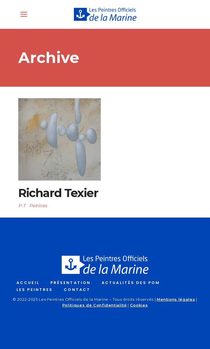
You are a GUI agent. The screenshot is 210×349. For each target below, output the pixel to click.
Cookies (139, 305)
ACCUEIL (28, 282)
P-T (22, 205)
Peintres (38, 205)
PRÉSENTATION (70, 282)
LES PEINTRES (35, 289)
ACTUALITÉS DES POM (131, 282)
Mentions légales (176, 299)
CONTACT (77, 289)
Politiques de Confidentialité (94, 305)
